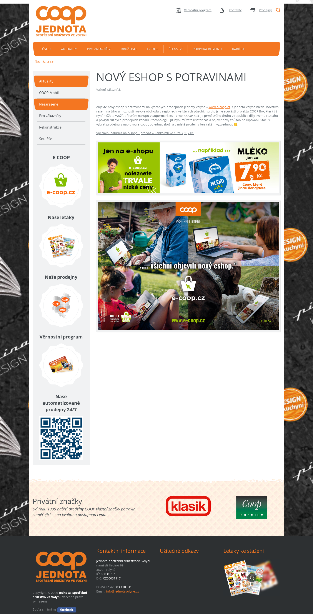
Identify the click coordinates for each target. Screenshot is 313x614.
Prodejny (265, 10)
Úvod (46, 49)
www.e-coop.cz (219, 107)
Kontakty (235, 10)
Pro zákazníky (98, 49)
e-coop (152, 49)
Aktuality (69, 49)
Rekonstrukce (50, 127)
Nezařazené (48, 104)
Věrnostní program (197, 10)
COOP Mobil (49, 92)
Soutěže (45, 138)
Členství (175, 49)
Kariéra (238, 49)
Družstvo (129, 49)
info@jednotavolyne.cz (122, 591)
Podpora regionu (207, 49)
